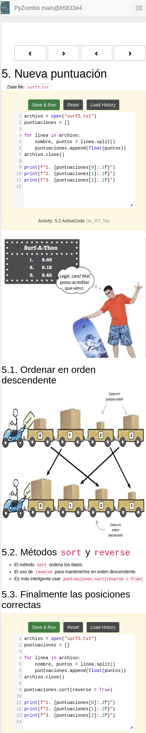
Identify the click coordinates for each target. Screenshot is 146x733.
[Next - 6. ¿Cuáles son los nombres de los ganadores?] (63, 53)
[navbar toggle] (139, 8)
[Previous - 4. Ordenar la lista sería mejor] (30, 53)
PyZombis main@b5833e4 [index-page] (48, 8)
